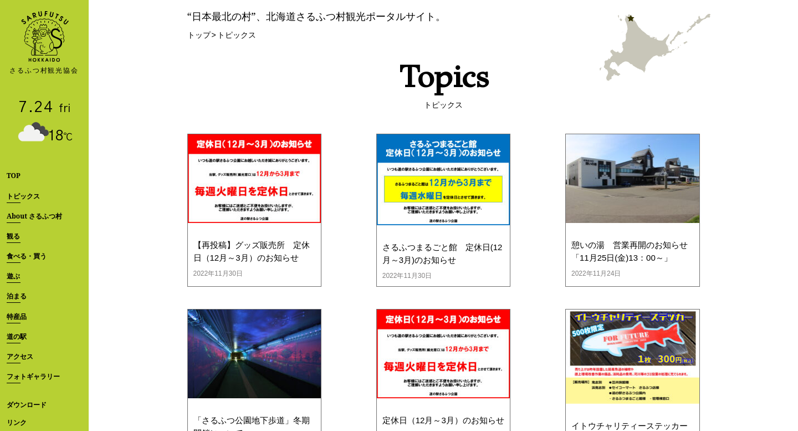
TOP (14, 175)
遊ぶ (13, 276)
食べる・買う (27, 256)
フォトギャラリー (33, 376)
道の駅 (17, 336)
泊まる (17, 296)
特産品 (17, 316)
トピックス (23, 196)
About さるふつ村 (34, 216)
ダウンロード (27, 404)
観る (13, 236)
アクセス (20, 356)
